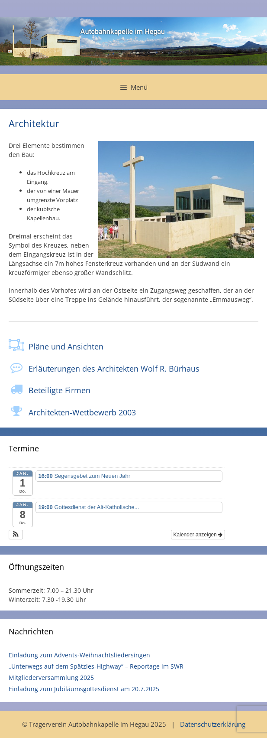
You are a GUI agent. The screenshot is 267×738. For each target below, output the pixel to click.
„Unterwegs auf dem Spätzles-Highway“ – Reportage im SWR (96, 666)
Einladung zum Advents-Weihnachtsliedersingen (79, 655)
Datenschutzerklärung (212, 724)
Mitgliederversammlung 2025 (51, 677)
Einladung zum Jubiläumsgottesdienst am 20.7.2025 (84, 689)
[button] (16, 534)
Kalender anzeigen (198, 535)
